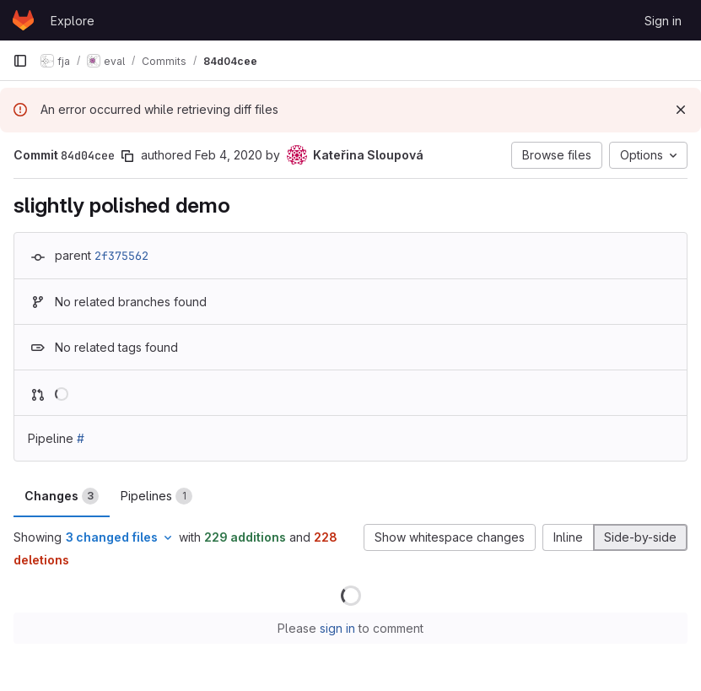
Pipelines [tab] (156, 496)
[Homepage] (23, 20)
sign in (337, 628)
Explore (72, 20)
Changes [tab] (61, 496)
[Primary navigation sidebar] (20, 60)
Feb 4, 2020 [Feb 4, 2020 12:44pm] (228, 155)
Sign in (663, 20)
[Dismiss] (681, 110)
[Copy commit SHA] (127, 156)
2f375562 (121, 255)
